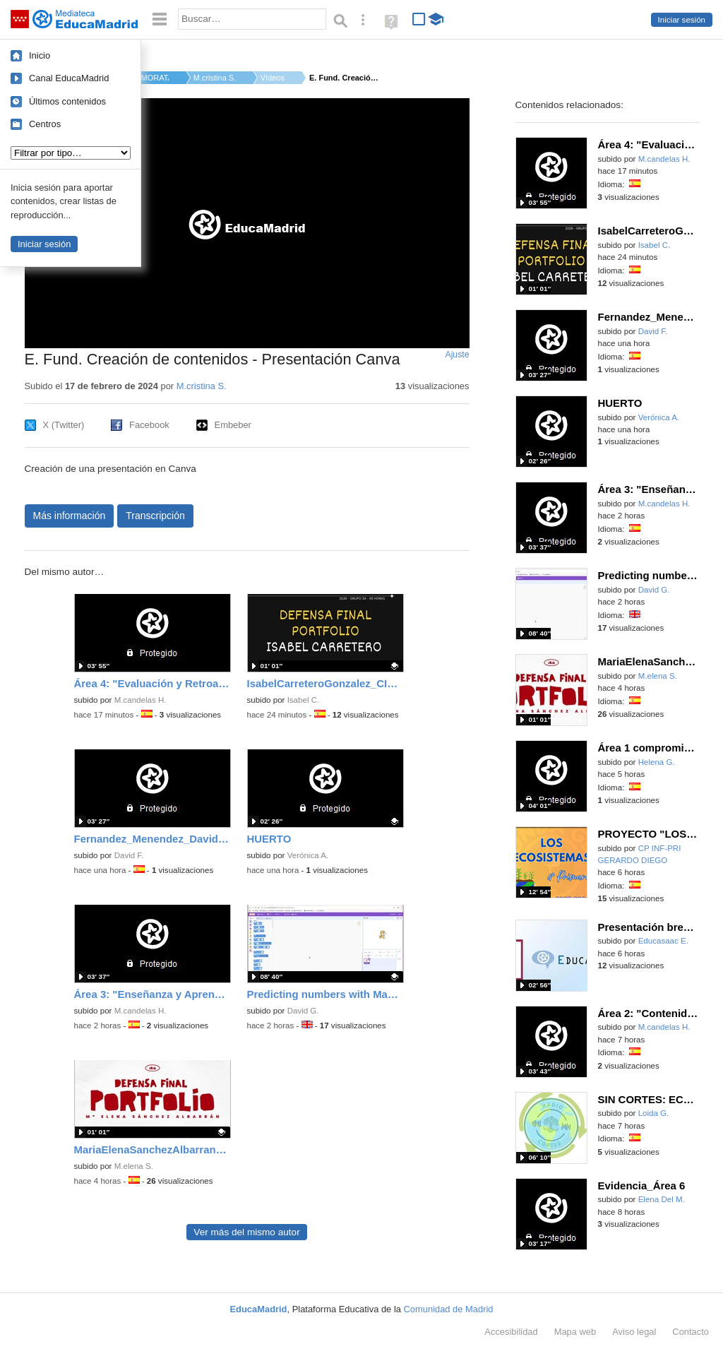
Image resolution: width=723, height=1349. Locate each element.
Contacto (690, 1331)
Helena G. (656, 762)
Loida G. (653, 1113)
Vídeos (273, 77)
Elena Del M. (661, 1199)
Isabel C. (303, 700)
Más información (69, 515)
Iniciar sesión (681, 20)
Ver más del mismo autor (246, 1232)
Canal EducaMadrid (69, 78)
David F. (129, 855)
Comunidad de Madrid (449, 1309)
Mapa (575, 1331)
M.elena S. (133, 1166)
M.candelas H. (140, 700)
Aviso (634, 1331)
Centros (45, 124)
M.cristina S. (214, 77)
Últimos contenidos (67, 101)
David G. (303, 1010)
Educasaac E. (663, 941)
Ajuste (457, 354)
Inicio (39, 55)
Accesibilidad (510, 1331)
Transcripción (155, 515)
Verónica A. (307, 855)
